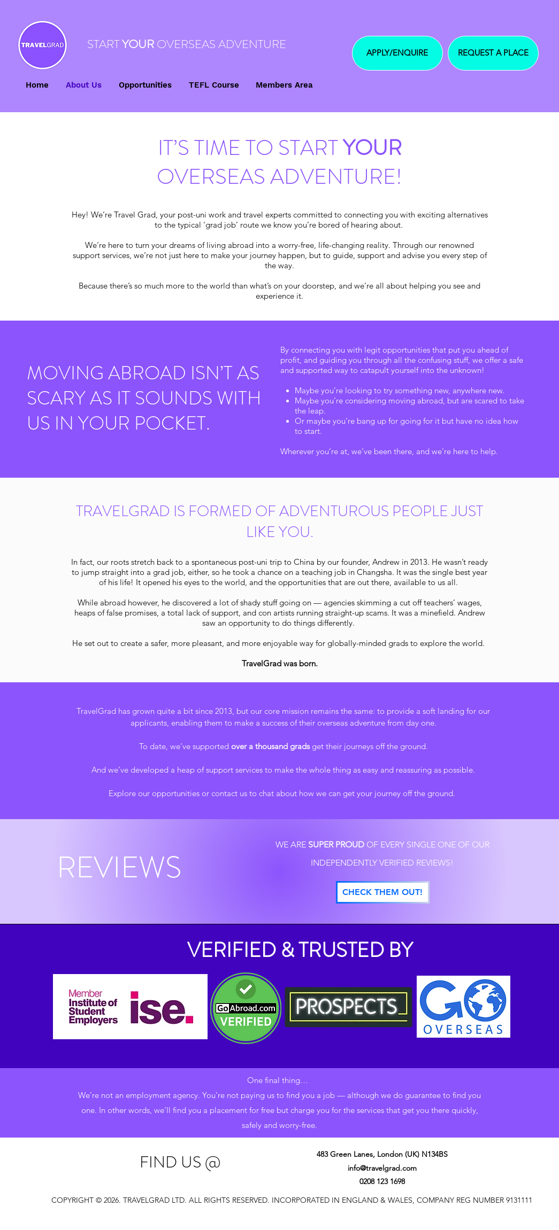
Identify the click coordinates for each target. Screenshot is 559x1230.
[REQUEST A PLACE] (493, 53)
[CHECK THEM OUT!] (383, 892)
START (103, 44)
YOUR (138, 44)
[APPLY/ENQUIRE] (397, 53)
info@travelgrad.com (382, 1168)
